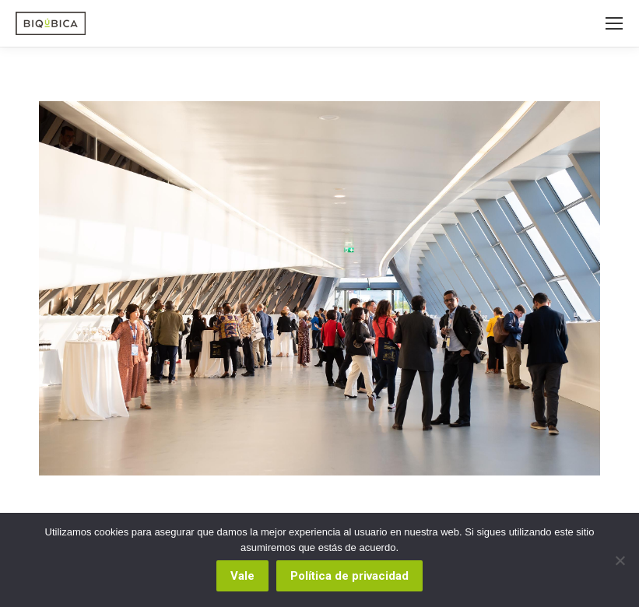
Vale (242, 576)
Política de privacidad (349, 576)
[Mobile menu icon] (614, 23)
